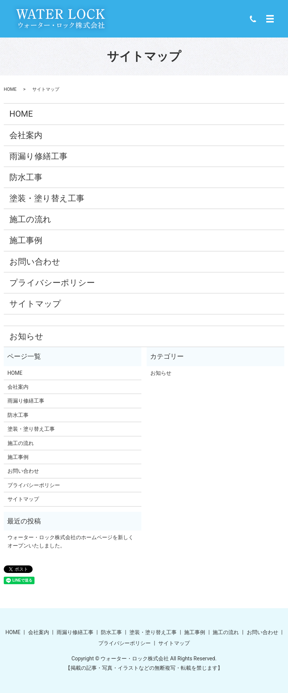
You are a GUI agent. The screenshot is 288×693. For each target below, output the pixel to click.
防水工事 (25, 177)
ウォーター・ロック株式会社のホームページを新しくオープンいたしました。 (71, 541)
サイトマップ (35, 303)
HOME (10, 89)
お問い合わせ (34, 261)
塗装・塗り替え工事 (46, 198)
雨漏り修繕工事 (38, 156)
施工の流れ (30, 219)
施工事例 (25, 240)
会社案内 (25, 135)
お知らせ (26, 336)
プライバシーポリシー (52, 282)
